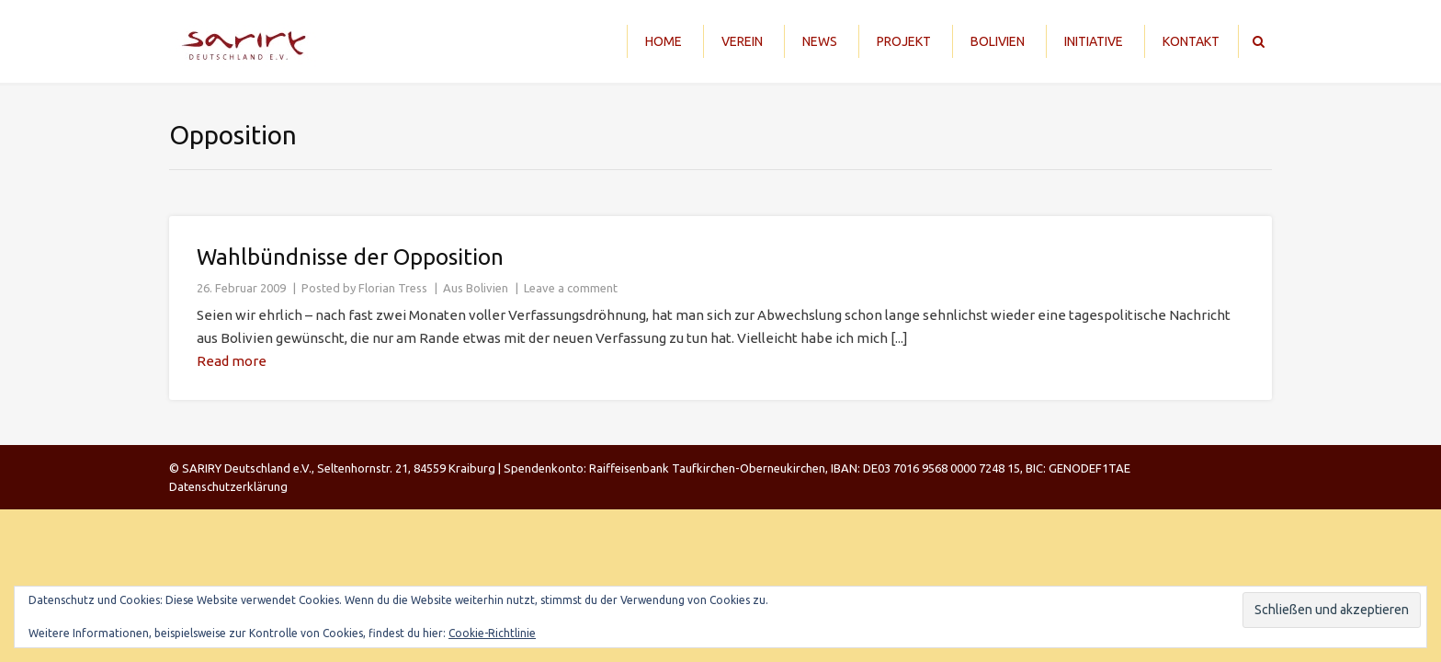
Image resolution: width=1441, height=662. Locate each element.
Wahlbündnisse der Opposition (350, 257)
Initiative (1093, 41)
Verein (742, 41)
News (819, 41)
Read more (232, 361)
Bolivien (997, 41)
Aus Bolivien (475, 287)
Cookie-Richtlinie (492, 633)
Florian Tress (392, 287)
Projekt (904, 41)
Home (663, 41)
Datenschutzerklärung (228, 486)
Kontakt (1191, 41)
